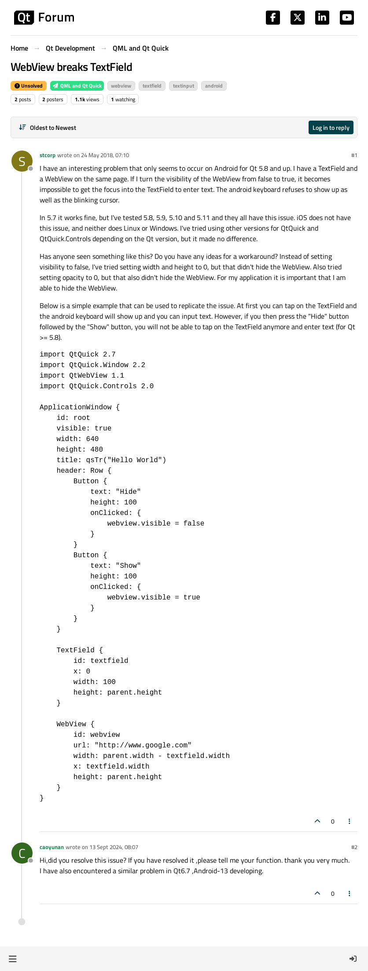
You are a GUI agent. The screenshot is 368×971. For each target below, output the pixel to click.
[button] (13, 958)
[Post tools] (350, 821)
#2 (354, 846)
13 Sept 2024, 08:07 (113, 846)
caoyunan (52, 846)
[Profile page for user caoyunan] (22, 853)
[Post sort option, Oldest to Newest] (47, 127)
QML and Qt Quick (77, 85)
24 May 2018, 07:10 (105, 155)
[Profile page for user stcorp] (22, 161)
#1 (354, 155)
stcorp (47, 155)
